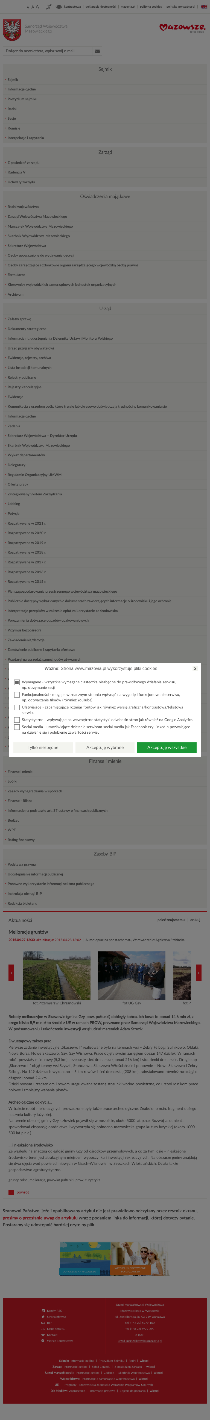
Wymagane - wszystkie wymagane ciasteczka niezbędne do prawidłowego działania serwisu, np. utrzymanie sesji (95, 685)
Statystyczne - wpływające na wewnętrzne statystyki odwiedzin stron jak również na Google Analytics (103, 720)
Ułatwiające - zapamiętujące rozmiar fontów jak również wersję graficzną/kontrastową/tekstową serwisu (98, 710)
